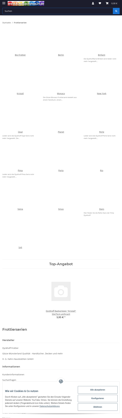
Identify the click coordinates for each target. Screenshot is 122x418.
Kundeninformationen (13, 285)
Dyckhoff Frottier (10, 259)
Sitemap (6, 329)
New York (101, 64)
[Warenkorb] (111, 3)
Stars (101, 135)
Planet (61, 87)
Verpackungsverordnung (14, 296)
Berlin (61, 40)
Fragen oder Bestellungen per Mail (19, 318)
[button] (93, 3)
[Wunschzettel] (99, 3)
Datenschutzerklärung (62, 377)
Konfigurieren (95, 398)
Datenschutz (8, 307)
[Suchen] (57, 11)
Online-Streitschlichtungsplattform (19, 346)
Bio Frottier (20, 40)
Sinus (61, 135)
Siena (20, 135)
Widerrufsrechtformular (14, 324)
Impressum (8, 340)
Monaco (61, 64)
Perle (101, 87)
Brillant (101, 40)
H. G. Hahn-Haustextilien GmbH (17, 270)
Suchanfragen (9, 291)
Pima (20, 111)
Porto (61, 111)
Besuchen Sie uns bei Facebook (17, 335)
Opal (20, 87)
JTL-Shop (106, 414)
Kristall (20, 64)
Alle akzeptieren (95, 390)
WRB (4, 302)
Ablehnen (95, 407)
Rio (101, 111)
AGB (4, 313)
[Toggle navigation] (3, 2)
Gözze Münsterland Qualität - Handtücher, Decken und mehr (32, 264)
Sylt (20, 158)
